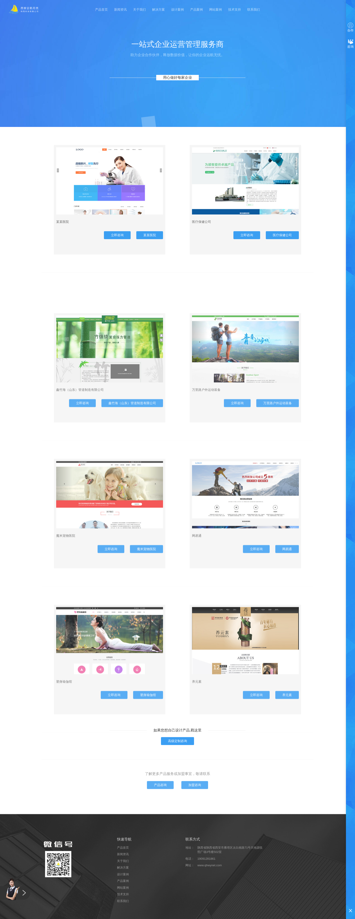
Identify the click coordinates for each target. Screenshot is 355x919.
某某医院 (149, 241)
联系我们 (253, 9)
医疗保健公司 (282, 241)
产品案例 (196, 9)
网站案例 (215, 9)
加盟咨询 (194, 814)
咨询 (350, 44)
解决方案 (158, 9)
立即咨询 (117, 241)
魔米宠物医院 (146, 650)
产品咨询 (160, 814)
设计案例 (177, 9)
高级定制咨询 (177, 741)
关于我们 (139, 9)
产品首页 (101, 9)
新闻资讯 (120, 9)
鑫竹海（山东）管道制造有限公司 (132, 504)
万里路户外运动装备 (277, 504)
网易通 (287, 650)
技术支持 (234, 9)
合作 (350, 27)
